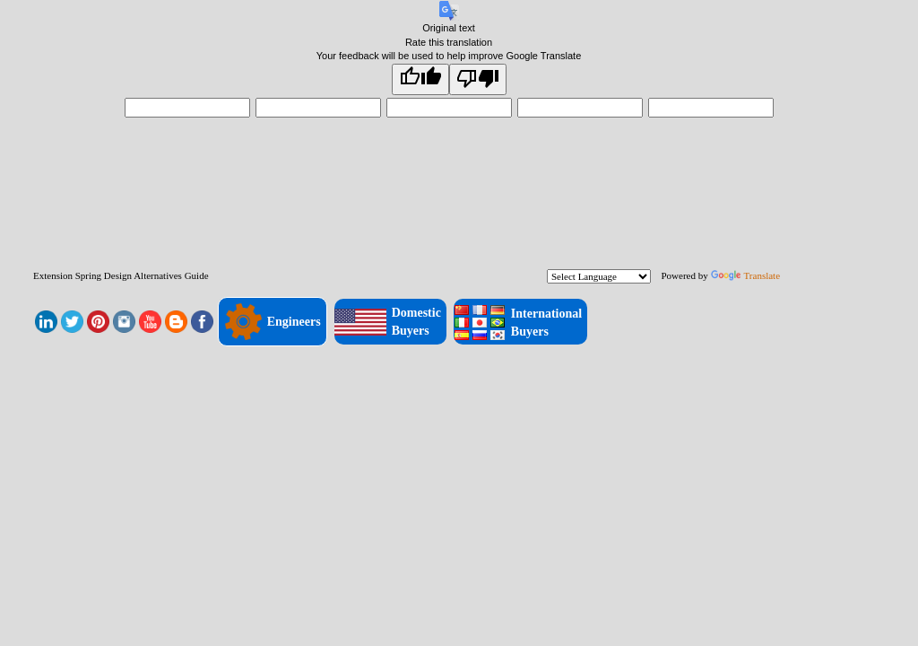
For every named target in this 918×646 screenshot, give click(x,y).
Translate (746, 275)
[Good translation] (420, 79)
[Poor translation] (478, 79)
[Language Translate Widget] (599, 276)
